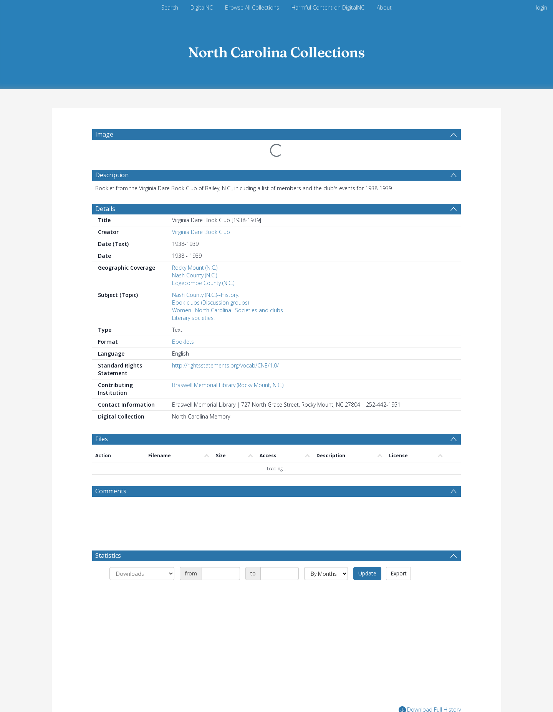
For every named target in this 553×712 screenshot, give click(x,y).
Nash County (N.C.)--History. (205, 294)
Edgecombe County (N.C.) (203, 283)
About (384, 7)
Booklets (183, 341)
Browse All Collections (252, 7)
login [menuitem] (541, 7)
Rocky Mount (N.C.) (194, 267)
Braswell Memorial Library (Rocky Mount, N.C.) (227, 385)
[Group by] (141, 573)
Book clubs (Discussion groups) (210, 302)
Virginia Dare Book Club (201, 232)
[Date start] (221, 573)
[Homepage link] (276, 50)
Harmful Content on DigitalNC (327, 7)
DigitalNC (201, 7)
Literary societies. (193, 317)
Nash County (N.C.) (194, 275)
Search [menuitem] (169, 7)
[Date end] (279, 573)
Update (367, 573)
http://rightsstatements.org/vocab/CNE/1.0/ (225, 365)
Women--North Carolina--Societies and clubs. (228, 310)
